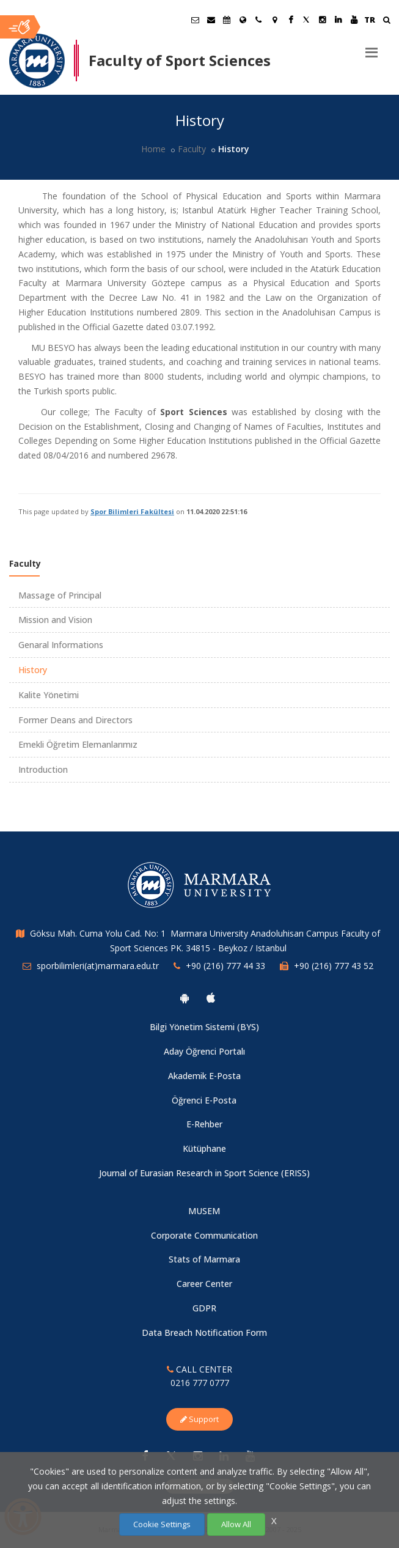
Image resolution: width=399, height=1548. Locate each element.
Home (153, 149)
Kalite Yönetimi (48, 695)
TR (369, 19)
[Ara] (386, 21)
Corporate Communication (204, 1235)
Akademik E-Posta (204, 1076)
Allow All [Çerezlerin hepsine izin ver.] (236, 1524)
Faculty (192, 149)
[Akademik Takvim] (227, 19)
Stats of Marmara (204, 1259)
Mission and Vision (55, 619)
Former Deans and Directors (75, 720)
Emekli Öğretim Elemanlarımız (77, 744)
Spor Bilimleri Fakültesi (132, 511)
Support (199, 1419)
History (32, 670)
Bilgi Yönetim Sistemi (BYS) (204, 1027)
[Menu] (371, 48)
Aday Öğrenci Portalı (204, 1051)
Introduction (43, 769)
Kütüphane (204, 1148)
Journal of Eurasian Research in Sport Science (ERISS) (204, 1173)
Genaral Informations (60, 645)
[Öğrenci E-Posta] (195, 19)
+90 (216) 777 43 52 (333, 965)
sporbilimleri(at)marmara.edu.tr (98, 965)
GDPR (204, 1308)
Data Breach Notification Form (204, 1332)
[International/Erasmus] (242, 19)
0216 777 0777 (199, 1382)
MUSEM (204, 1211)
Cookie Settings (162, 1524)
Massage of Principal (59, 595)
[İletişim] (258, 19)
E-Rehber (204, 1124)
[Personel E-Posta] (211, 19)
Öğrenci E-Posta (204, 1100)
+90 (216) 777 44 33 (225, 965)
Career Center (204, 1283)
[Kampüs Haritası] (274, 19)
